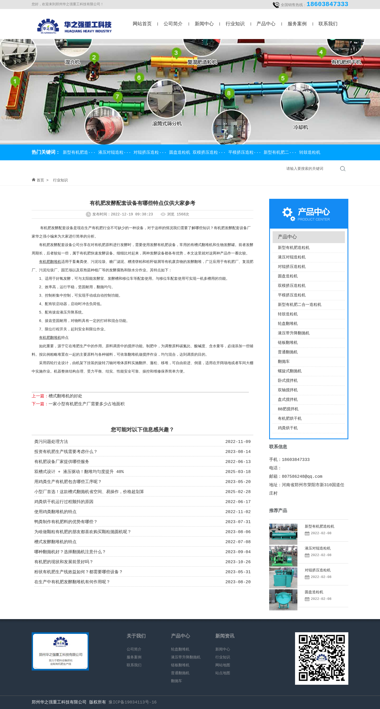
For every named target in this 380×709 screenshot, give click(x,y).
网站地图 (222, 665)
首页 (40, 180)
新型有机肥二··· (281, 152)
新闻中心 (204, 24)
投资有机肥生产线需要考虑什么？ (66, 452)
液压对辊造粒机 (292, 257)
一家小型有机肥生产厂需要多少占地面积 (87, 404)
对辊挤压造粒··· (151, 152)
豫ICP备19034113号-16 (132, 702)
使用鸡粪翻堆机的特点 (55, 512)
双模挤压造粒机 (292, 286)
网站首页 (142, 24)
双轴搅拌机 (288, 390)
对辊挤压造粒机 (292, 267)
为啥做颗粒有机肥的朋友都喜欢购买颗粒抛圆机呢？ (82, 532)
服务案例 (297, 24)
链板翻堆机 (288, 343)
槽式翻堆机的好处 (65, 396)
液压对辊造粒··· (116, 152)
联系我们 (328, 24)
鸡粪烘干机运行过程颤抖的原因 (63, 502)
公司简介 (173, 24)
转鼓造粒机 (309, 152)
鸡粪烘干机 (288, 428)
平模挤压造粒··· (246, 152)
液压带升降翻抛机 (294, 333)
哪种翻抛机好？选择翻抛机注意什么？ (70, 552)
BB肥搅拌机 (288, 409)
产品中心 (266, 24)
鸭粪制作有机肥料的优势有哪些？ (66, 522)
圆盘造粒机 (181, 152)
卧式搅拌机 (288, 381)
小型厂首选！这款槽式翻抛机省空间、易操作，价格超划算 (89, 492)
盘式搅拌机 (288, 400)
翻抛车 (284, 362)
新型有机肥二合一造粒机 (299, 305)
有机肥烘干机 (290, 419)
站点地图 (222, 673)
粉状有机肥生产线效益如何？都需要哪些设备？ (78, 572)
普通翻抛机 (288, 352)
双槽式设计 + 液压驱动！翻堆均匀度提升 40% (79, 472)
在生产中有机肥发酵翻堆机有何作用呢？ (72, 582)
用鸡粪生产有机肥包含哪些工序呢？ (68, 482)
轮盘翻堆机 (288, 324)
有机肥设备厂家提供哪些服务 (61, 462)
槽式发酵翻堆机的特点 (55, 542)
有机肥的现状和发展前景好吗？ (63, 562)
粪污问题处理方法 (51, 442)
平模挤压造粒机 (292, 295)
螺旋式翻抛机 (290, 371)
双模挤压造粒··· (210, 152)
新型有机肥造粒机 (294, 248)
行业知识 (235, 24)
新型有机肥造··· (79, 152)
